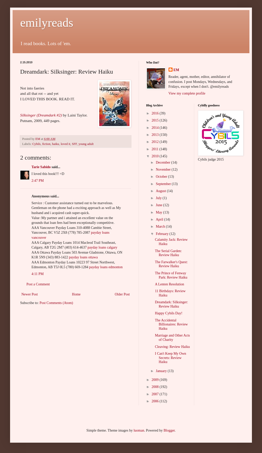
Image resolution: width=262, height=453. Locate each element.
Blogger (169, 430)
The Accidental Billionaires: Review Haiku (171, 324)
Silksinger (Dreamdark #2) (41, 115)
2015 (156, 120)
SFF (74, 144)
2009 (156, 380)
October (162, 176)
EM (176, 70)
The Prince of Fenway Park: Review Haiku (171, 275)
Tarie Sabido (41, 167)
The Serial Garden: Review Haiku (168, 253)
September (164, 184)
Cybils (36, 144)
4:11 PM (37, 274)
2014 (156, 128)
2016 (156, 113)
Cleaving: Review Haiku (172, 347)
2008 (156, 387)
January (162, 371)
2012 (156, 142)
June (159, 205)
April (160, 219)
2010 (156, 156)
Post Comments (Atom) (56, 303)
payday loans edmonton (106, 267)
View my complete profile (187, 93)
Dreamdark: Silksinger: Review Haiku (171, 304)
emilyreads (46, 22)
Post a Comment (38, 284)
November (164, 169)
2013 (156, 135)
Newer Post (29, 294)
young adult (86, 144)
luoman (139, 430)
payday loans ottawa (83, 257)
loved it (65, 144)
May (159, 212)
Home (76, 294)
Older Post (122, 294)
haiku (55, 144)
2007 (156, 394)
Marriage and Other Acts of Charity (172, 338)
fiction (46, 144)
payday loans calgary (102, 247)
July (159, 198)
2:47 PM (37, 181)
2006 (156, 401)
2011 (155, 149)
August (161, 191)
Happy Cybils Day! (168, 313)
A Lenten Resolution (169, 284)
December (163, 162)
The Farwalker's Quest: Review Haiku (171, 264)
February (162, 234)
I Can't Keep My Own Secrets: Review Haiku (170, 358)
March (161, 226)
